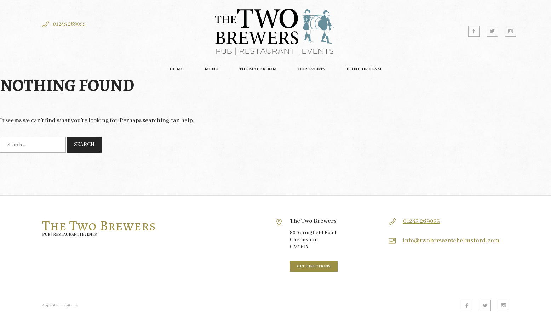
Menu (211, 69)
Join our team (363, 69)
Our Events (311, 69)
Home (177, 69)
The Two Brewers (99, 226)
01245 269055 (69, 24)
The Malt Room (258, 69)
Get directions (314, 266)
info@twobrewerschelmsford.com (451, 240)
